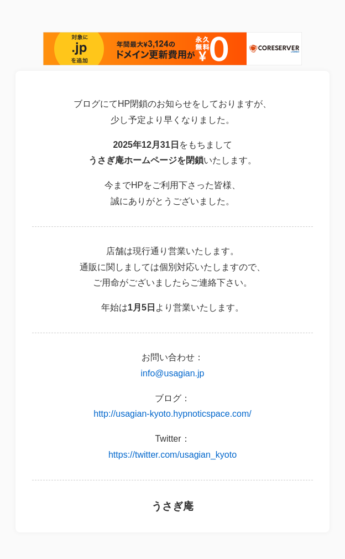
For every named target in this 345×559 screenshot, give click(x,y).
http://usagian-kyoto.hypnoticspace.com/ (172, 413)
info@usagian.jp (173, 373)
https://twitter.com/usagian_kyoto (172, 454)
